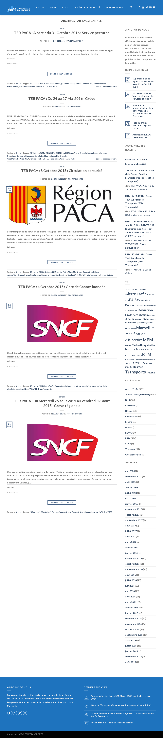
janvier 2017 (131, 552)
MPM (128, 427)
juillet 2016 (131, 580)
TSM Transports (76, 41)
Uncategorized (133, 454)
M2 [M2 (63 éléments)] (151, 323)
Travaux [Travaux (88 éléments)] (150, 372)
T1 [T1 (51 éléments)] (131, 363)
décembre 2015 (133, 618)
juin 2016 (130, 585)
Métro (128, 421)
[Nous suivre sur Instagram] (143, 7)
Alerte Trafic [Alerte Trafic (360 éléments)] (135, 294)
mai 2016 (130, 591)
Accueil (40, 8)
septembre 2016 (134, 569)
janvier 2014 (131, 651)
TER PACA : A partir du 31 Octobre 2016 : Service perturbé (62, 33)
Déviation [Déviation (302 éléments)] (145, 310)
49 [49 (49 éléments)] (136, 289)
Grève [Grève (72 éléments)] (128, 319)
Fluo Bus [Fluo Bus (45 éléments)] (151, 315)
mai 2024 (130, 471)
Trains (56, 159)
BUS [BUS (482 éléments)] (132, 299)
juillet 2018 (131, 493)
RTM (65, 7)
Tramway (130, 449)
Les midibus (131, 416)
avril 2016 (130, 596)
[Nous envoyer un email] (150, 7)
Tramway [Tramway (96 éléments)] (138, 366)
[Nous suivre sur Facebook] (139, 7)
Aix (71, 153)
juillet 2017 (131, 531)
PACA (21, 86)
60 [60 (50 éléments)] (141, 289)
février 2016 (131, 607)
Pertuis (33, 159)
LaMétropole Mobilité (87, 8)
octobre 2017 (132, 514)
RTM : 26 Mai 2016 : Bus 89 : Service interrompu (140, 213)
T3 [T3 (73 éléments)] (137, 363)
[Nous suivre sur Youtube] (154, 7)
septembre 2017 (134, 520)
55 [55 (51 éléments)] (138, 289)
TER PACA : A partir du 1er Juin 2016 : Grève (139, 187)
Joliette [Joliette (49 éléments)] (152, 319)
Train (54, 86)
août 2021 (130, 481)
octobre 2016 (132, 563)
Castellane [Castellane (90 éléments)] (140, 305)
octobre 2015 (132, 629)
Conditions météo (69, 386)
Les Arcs (62, 275)
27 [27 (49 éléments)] (129, 289)
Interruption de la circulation (46, 275)
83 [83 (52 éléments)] (145, 289)
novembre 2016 (133, 558)
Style (128, 443)
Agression (63, 84)
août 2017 (130, 525)
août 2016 (130, 574)
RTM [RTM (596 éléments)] (146, 354)
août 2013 (130, 662)
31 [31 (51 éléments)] (131, 289)
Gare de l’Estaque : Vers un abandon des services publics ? (143, 96)
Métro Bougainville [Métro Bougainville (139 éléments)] (143, 345)
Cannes (71, 84)
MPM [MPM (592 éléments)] (148, 339)
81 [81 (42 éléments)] (143, 289)
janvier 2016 (131, 613)
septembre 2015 (134, 634)
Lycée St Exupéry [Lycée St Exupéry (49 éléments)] (143, 323)
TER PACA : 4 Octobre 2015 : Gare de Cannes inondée (61, 287)
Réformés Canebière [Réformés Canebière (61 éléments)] (134, 359)
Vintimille (71, 159)
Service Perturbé (31, 86)
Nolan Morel (131, 159)
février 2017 (131, 547)
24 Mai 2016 (34, 153)
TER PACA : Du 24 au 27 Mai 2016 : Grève (61, 98)
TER (46, 86)
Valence (63, 159)
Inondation (29, 275)
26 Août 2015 (35, 512)
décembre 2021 (133, 476)
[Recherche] (131, 7)
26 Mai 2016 (55, 153)
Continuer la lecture (62, 74)
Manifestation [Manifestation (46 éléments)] (130, 328)
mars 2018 (130, 498)
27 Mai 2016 (65, 153)
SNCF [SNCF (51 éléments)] (127, 363)
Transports (94, 275)
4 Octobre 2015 (36, 272)
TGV (50, 86)
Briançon (89, 153)
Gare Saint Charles (42, 156)
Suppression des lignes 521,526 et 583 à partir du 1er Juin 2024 (143, 82)
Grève (62, 156)
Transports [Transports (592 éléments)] (135, 371)
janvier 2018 (131, 503)
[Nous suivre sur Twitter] (147, 7)
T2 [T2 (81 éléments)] (134, 363)
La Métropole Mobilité (136, 161)
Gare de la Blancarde (25, 156)
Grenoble (55, 156)
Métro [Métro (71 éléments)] (128, 345)
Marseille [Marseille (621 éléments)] (145, 327)
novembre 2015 (133, 623)
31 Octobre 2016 (37, 84)
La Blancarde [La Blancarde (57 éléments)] (130, 323)
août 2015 (130, 640)
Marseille (15, 159)
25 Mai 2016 (45, 153)
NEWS (53, 8)
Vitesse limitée (106, 275)
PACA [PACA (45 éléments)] (139, 355)
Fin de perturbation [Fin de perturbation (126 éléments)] (136, 314)
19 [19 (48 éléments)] (126, 289)
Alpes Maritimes (75, 272)
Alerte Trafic (79, 153)
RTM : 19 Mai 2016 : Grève (138, 271)
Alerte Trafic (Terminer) (137, 394)
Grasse (96, 84)
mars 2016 (130, 602)
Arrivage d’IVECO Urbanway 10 (142, 136)
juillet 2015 (131, 645)
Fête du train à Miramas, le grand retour (142, 125)
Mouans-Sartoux (91, 512)
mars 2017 (130, 542)
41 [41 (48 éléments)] (134, 289)
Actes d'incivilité (51, 84)
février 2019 (131, 487)
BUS (127, 400)
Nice (16, 86)
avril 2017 (130, 536)
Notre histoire (114, 8)
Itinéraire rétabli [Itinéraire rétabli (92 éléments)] (140, 319)
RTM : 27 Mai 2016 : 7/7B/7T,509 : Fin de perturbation (138, 244)
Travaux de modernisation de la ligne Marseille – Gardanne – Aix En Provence (143, 111)
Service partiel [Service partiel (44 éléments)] (149, 360)
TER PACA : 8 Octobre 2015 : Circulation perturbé (61, 170)
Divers (62, 29)
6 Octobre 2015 (49, 272)
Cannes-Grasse (81, 84)
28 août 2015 (46, 512)
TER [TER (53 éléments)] (141, 363)
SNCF (41, 86)
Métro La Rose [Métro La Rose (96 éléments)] (133, 349)
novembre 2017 (133, 509)
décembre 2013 (133, 656)
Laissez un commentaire (106, 86)
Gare (90, 84)
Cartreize (130, 405)
